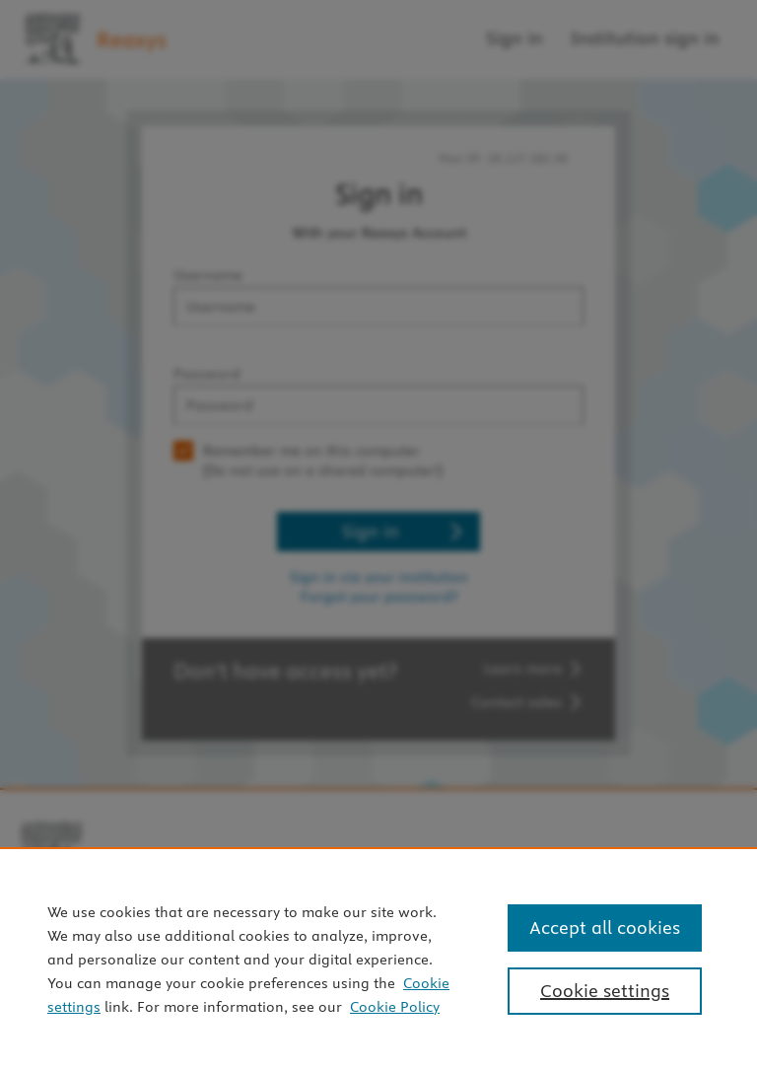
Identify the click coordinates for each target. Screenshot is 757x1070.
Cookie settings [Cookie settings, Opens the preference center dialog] (604, 990)
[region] (378, 958)
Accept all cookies (604, 927)
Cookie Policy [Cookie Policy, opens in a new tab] (395, 1007)
